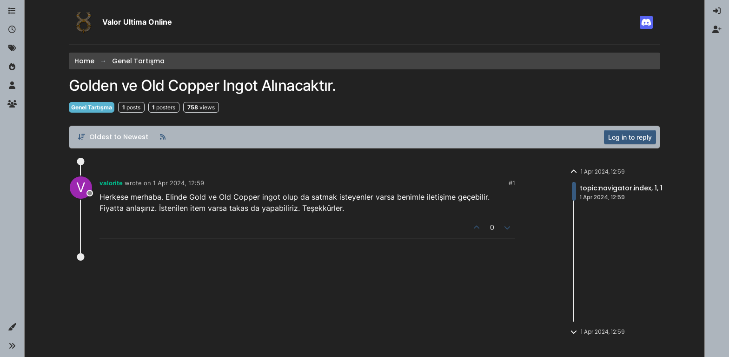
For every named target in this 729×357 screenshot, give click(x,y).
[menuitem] (717, 11)
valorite (111, 183)
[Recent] (12, 29)
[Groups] (12, 104)
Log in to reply (630, 137)
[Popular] (12, 67)
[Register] (717, 29)
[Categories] (12, 11)
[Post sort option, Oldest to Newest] (112, 137)
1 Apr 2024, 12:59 (178, 183)
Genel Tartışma (91, 107)
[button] (12, 327)
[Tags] (12, 48)
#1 (512, 183)
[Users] (12, 85)
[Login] (717, 11)
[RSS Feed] (162, 137)
